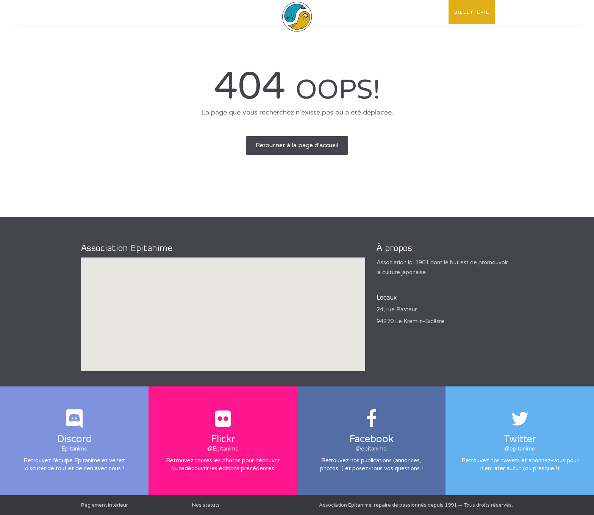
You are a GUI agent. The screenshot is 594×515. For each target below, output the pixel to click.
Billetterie (471, 12)
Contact (429, 12)
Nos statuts (206, 505)
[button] (223, 307)
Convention (385, 12)
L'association (109, 12)
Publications (164, 12)
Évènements (215, 12)
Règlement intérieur (104, 505)
